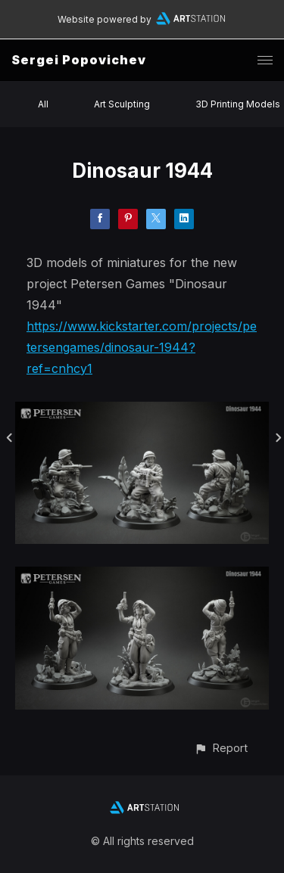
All (43, 104)
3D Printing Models (237, 104)
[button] (221, 747)
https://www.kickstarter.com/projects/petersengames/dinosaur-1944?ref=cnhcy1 (142, 347)
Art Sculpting (122, 104)
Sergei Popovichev (78, 59)
